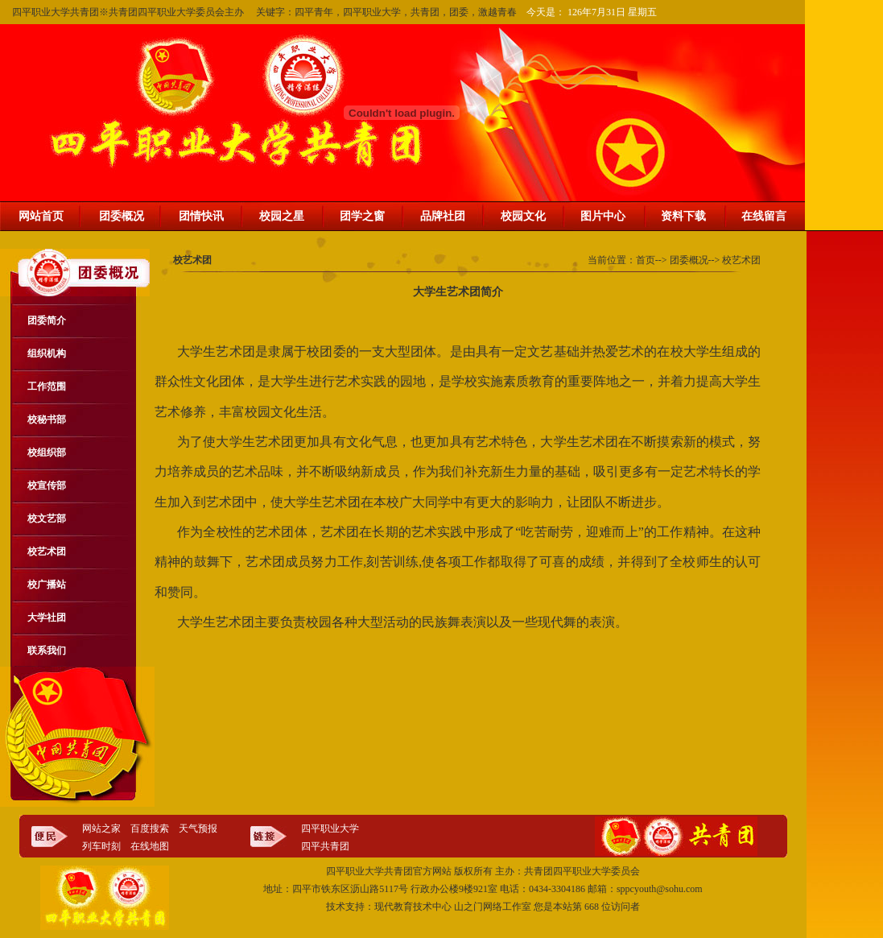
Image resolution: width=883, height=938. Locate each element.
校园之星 (281, 216)
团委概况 (121, 216)
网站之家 (101, 828)
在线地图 (149, 846)
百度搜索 (149, 828)
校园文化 (523, 216)
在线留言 (763, 216)
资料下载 (683, 216)
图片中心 (602, 216)
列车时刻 (101, 846)
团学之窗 (362, 216)
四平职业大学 (330, 828)
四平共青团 (325, 846)
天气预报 (198, 828)
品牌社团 (442, 216)
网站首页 (41, 216)
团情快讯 (201, 216)
